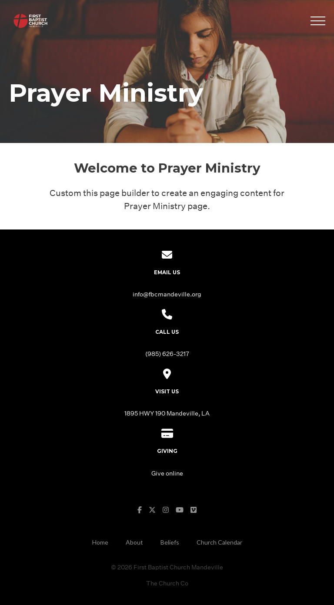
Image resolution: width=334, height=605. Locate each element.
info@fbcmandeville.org (167, 294)
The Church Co (167, 583)
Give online (167, 473)
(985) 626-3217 (167, 353)
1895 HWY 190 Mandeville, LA (167, 413)
